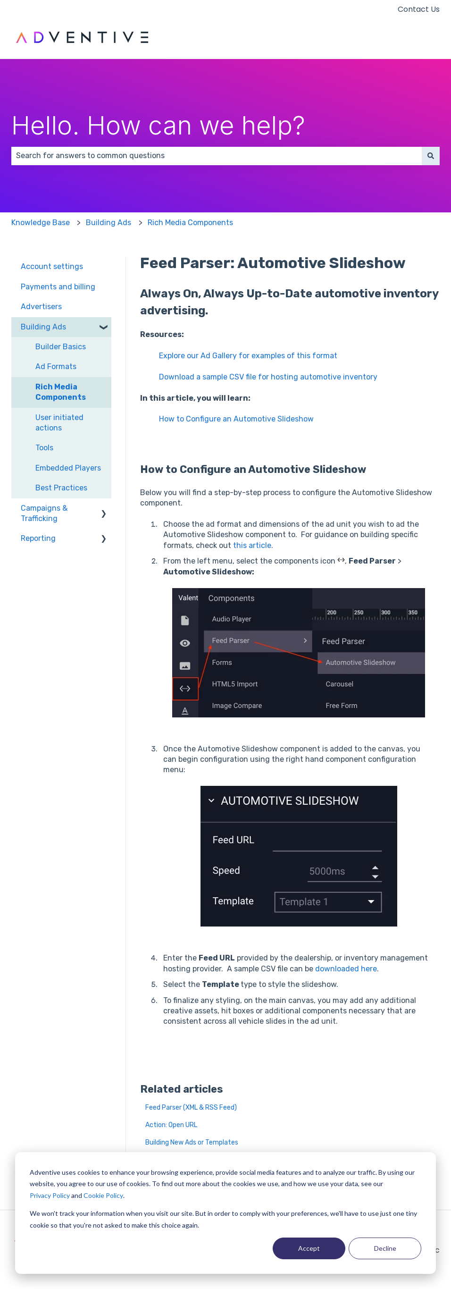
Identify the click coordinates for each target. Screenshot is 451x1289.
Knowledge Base (40, 222)
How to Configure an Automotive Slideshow (236, 418)
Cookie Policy (103, 1195)
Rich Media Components (190, 222)
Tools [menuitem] (44, 447)
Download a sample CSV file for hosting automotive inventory (268, 376)
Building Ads (108, 222)
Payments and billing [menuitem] (58, 286)
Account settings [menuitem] (52, 266)
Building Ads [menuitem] (43, 326)
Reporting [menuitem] (38, 538)
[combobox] (216, 156)
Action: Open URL (171, 1125)
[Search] (431, 156)
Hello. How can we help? (158, 125)
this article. (253, 545)
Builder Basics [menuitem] (60, 346)
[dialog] (225, 1213)
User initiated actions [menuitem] (59, 422)
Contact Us (419, 9)
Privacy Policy (50, 1195)
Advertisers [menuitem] (41, 306)
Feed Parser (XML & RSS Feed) (191, 1108)
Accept (309, 1248)
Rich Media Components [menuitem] (60, 392)
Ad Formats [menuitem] (55, 366)
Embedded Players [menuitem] (68, 467)
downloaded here (346, 968)
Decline (385, 1248)
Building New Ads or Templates (191, 1142)
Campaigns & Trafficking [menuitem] (44, 513)
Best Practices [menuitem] (61, 487)
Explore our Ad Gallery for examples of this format (248, 355)
